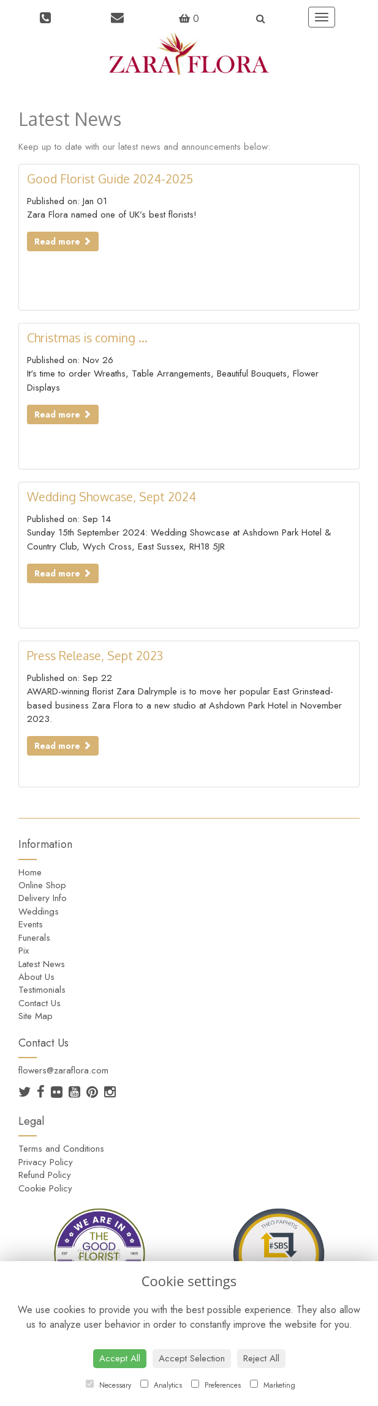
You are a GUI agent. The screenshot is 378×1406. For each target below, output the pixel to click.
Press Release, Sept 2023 (95, 655)
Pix (23, 950)
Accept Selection (192, 1358)
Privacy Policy (45, 1162)
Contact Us (39, 1003)
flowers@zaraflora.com (63, 1070)
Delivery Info (42, 898)
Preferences (216, 1385)
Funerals (34, 937)
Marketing (272, 1385)
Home (30, 872)
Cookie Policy (45, 1188)
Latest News (41, 964)
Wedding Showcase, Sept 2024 (111, 496)
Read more (62, 241)
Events (30, 924)
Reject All (261, 1358)
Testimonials (42, 989)
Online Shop (42, 885)
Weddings (38, 911)
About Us (36, 977)
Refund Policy (44, 1175)
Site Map (35, 1016)
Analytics (161, 1385)
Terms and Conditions (61, 1148)
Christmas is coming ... (87, 337)
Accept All (119, 1358)
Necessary (108, 1385)
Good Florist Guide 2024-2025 (110, 178)
